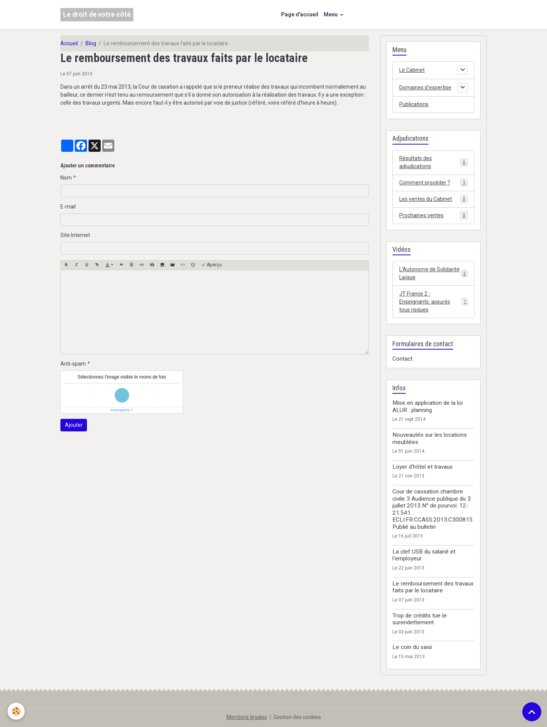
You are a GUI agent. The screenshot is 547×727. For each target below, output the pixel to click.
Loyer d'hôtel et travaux (422, 466)
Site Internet (75, 235)
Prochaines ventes (433, 215)
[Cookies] (16, 711)
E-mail (68, 207)
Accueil (69, 43)
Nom (66, 178)
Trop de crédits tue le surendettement (419, 619)
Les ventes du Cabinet (433, 199)
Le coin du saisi (412, 647)
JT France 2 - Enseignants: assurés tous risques (433, 302)
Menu (331, 14)
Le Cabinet (412, 70)
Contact (402, 358)
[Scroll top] (531, 711)
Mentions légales (246, 717)
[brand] (96, 14)
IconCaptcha (120, 410)
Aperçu (211, 265)
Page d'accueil (299, 14)
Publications (413, 104)
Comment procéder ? (433, 182)
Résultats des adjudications (433, 162)
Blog (90, 43)
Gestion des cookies (297, 717)
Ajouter (74, 425)
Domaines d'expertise (425, 87)
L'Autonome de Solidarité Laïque (433, 273)
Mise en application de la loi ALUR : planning (427, 406)
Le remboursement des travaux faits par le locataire (433, 587)
